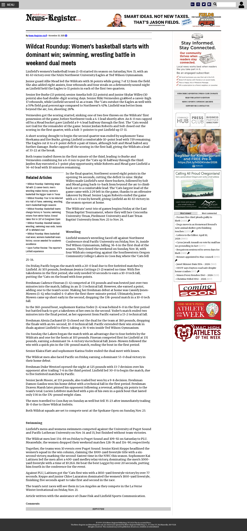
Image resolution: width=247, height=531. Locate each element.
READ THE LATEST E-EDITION (196, 98)
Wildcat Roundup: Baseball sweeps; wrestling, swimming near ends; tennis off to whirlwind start (45, 226)
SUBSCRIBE (180, 94)
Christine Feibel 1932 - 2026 (190, 279)
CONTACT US (202, 106)
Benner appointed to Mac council (193, 256)
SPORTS (190, 102)
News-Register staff (39, 35)
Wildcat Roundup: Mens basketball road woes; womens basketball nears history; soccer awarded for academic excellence (45, 239)
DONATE (212, 94)
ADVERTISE (191, 94)
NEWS (183, 102)
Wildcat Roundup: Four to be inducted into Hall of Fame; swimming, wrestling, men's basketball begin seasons (45, 201)
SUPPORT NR (189, 106)
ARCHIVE (207, 102)
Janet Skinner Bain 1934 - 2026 (191, 264)
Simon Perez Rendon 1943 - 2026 (193, 275)
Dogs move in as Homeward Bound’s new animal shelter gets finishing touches (194, 228)
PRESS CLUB (203, 94)
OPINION (199, 102)
